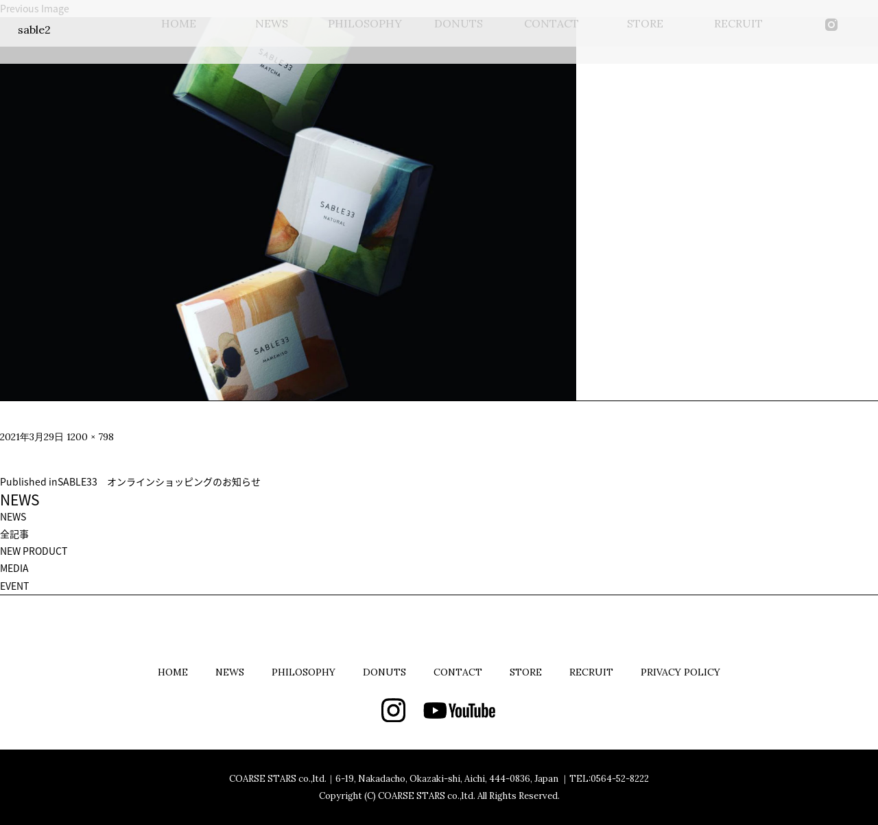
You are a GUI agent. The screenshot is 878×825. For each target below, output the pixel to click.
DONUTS (384, 672)
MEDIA (14, 568)
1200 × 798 (90, 437)
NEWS (13, 516)
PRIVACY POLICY (680, 672)
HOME (173, 672)
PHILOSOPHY (303, 672)
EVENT (14, 586)
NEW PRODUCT (33, 551)
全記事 (14, 533)
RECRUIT (591, 672)
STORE (526, 672)
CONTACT (458, 672)
